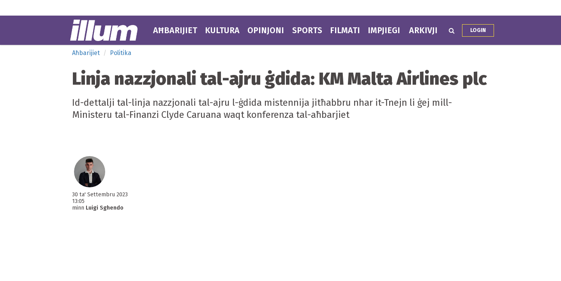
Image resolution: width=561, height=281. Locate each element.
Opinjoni (265, 30)
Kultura (222, 30)
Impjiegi (384, 30)
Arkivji (423, 30)
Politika (120, 53)
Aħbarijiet (175, 30)
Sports (307, 30)
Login (478, 30)
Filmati (345, 30)
